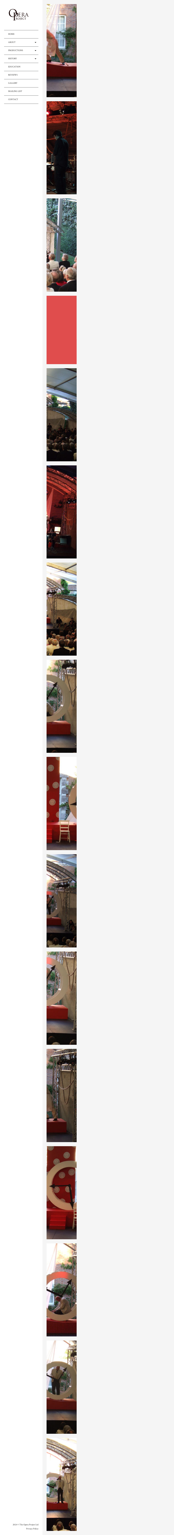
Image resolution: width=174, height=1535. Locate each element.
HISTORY (12, 58)
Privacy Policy (32, 1528)
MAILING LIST (15, 91)
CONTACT (13, 99)
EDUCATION (14, 66)
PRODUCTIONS (15, 50)
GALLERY (12, 83)
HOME (11, 34)
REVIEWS (13, 75)
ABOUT (12, 42)
